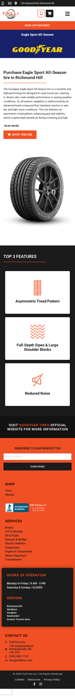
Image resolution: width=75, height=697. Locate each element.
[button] (11, 126)
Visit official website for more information (37, 427)
